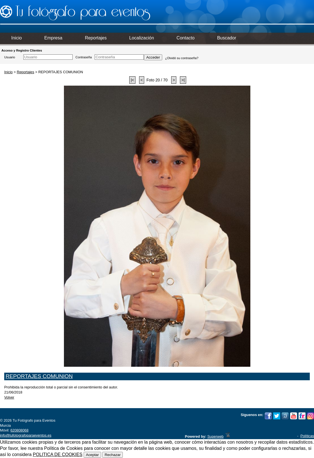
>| (183, 80)
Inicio (8, 72)
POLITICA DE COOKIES (58, 454)
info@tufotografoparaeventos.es (25, 435)
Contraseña (83, 57)
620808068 (19, 430)
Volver (9, 397)
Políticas (307, 436)
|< (132, 80)
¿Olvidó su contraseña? (181, 58)
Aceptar (92, 455)
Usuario (9, 57)
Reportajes (25, 72)
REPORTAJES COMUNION (39, 376)
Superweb (215, 436)
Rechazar (112, 455)
